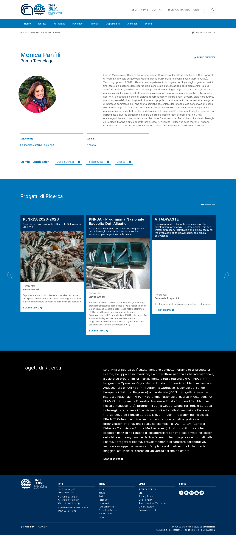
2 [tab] (206, 204)
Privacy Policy (146, 496)
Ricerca (95, 23)
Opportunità (114, 23)
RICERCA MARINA (179, 9)
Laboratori (104, 503)
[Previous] (10, 275)
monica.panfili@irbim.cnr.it (39, 144)
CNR (196, 9)
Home (27, 23)
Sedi (134, 9)
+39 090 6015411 (70, 497)
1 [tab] (202, 204)
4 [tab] (213, 204)
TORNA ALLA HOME (206, 32)
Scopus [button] (124, 162)
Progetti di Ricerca (108, 510)
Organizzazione (147, 506)
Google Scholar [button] (68, 162)
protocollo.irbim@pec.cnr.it (75, 503)
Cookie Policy (145, 499)
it (204, 9)
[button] (181, 493)
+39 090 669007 (70, 500)
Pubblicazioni (105, 513)
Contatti (158, 9)
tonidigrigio (209, 526)
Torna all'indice (206, 57)
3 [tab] (209, 204)
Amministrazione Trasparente (153, 503)
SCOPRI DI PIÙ (32, 307)
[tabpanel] (52, 263)
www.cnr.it (43, 526)
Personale (60, 23)
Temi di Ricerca (106, 506)
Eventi (151, 23)
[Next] (226, 275)
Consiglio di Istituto (148, 510)
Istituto (42, 23)
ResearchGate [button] (98, 162)
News (144, 9)
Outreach (134, 23)
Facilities (78, 23)
